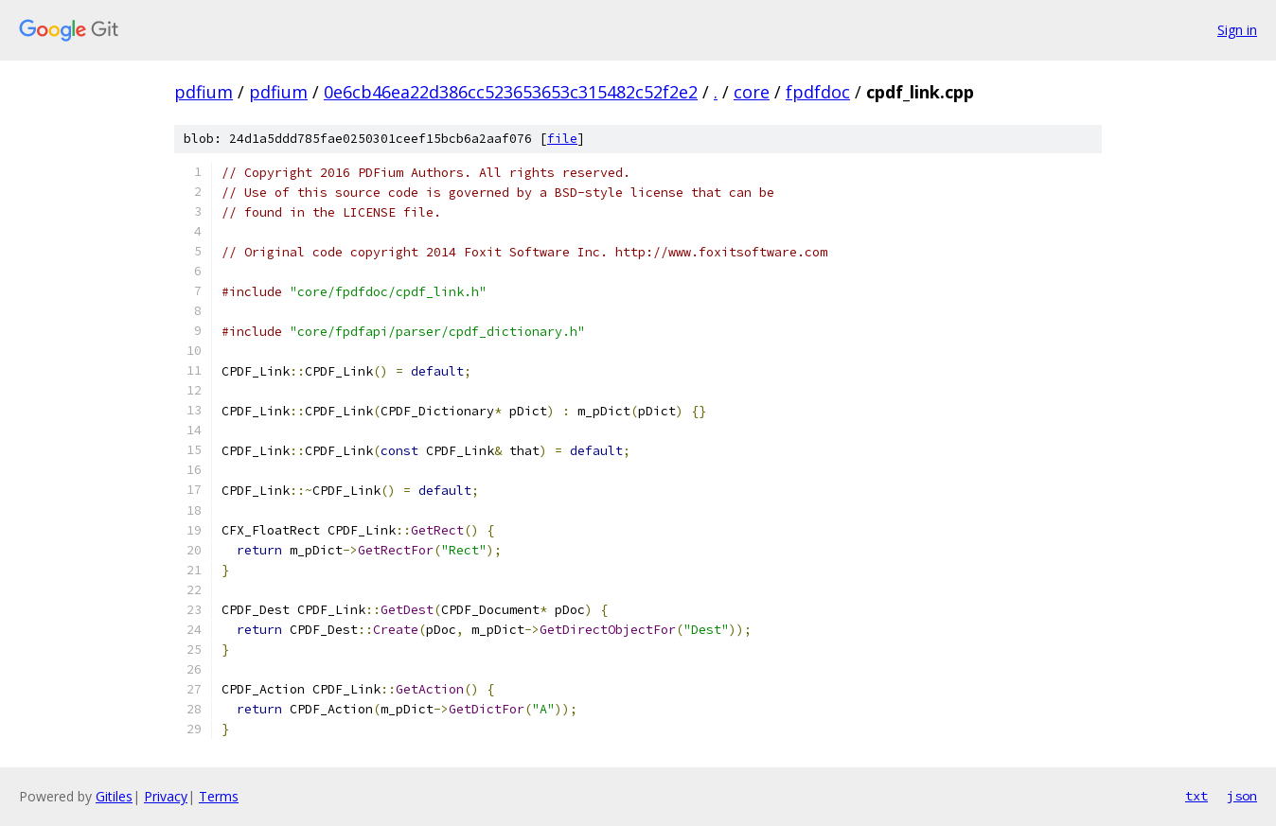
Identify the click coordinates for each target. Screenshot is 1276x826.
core (752, 91)
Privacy (165, 796)
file (562, 139)
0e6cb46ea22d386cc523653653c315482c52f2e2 (511, 91)
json (1242, 795)
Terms (219, 796)
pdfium (203, 91)
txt (1196, 795)
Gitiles (114, 796)
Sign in (1237, 30)
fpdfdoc (818, 91)
